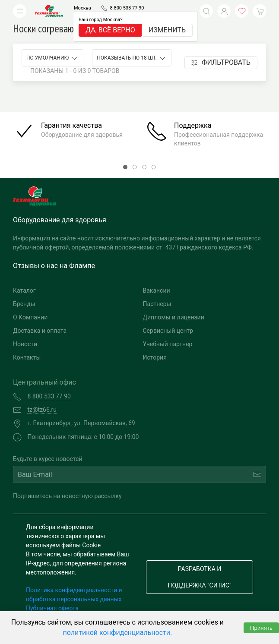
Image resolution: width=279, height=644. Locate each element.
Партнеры (157, 303)
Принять (261, 628)
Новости (25, 344)
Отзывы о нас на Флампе (54, 266)
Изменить (167, 30)
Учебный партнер (168, 344)
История (155, 357)
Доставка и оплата (40, 330)
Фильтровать (220, 62)
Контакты (27, 357)
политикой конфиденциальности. (117, 632)
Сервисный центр (168, 330)
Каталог (24, 290)
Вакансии (156, 290)
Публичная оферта (52, 608)
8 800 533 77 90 (127, 8)
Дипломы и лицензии (173, 317)
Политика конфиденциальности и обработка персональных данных (74, 595)
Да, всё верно (110, 30)
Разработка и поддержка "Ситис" (199, 577)
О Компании (30, 317)
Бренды (24, 303)
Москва (82, 8)
